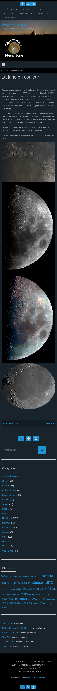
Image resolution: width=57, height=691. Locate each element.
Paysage (6, 523)
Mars (4, 513)
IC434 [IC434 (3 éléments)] (7, 583)
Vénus (5, 546)
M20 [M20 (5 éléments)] (25, 588)
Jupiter (5, 504)
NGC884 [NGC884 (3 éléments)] (5, 599)
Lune (6, 70)
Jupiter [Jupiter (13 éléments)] (38, 582)
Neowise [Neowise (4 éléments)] (36, 594)
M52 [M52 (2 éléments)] (2, 594)
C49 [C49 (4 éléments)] (3, 576)
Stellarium (7, 623)
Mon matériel (27, 13)
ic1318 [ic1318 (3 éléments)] (14, 583)
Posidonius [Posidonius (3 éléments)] (19, 603)
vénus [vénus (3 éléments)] (3, 607)
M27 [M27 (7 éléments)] (31, 588)
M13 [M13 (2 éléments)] (20, 589)
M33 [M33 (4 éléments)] (42, 589)
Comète (6, 481)
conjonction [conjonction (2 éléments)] (32, 576)
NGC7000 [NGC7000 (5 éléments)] (32, 598)
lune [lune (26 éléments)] (49, 582)
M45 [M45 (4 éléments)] (54, 589)
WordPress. (40, 677)
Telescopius (9, 17)
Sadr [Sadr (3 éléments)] (26, 603)
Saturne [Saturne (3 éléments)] (32, 603)
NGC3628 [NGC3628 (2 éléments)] (22, 599)
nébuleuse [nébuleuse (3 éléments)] (50, 599)
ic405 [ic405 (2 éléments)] (3, 583)
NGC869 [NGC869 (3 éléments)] (45, 594)
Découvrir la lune (14, 24)
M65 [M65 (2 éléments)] (6, 594)
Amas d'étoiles (9, 476)
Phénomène (8, 527)
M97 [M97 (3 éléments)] (18, 594)
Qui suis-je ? (9, 13)
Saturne (50, 423)
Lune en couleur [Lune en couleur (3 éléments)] (8, 589)
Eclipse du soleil (9, 495)
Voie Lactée (7, 551)
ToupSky (6, 637)
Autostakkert (8, 642)
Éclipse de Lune (10, 423)
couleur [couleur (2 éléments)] (40, 576)
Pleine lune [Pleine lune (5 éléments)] (7, 603)
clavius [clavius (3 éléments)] (25, 576)
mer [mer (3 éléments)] (29, 594)
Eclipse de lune (9, 490)
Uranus (5, 541)
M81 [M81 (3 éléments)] (14, 594)
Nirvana (29, 677)
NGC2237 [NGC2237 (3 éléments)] (13, 599)
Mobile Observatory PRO (14, 628)
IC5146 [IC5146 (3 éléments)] (29, 583)
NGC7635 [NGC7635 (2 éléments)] (41, 599)
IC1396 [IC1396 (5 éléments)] (21, 582)
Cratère (5, 485)
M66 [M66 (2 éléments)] (9, 594)
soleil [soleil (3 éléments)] (38, 603)
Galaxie (5, 499)
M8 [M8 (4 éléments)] (17, 589)
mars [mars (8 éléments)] (24, 594)
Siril (4, 646)
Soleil (4, 537)
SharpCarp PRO (10, 632)
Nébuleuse (7, 518)
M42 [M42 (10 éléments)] (48, 588)
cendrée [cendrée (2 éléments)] (8, 576)
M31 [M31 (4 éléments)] (37, 589)
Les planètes (45, 13)
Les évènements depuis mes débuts (22, 9)
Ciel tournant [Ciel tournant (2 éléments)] (16, 576)
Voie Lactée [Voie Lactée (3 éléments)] (46, 603)
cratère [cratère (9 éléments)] (48, 575)
